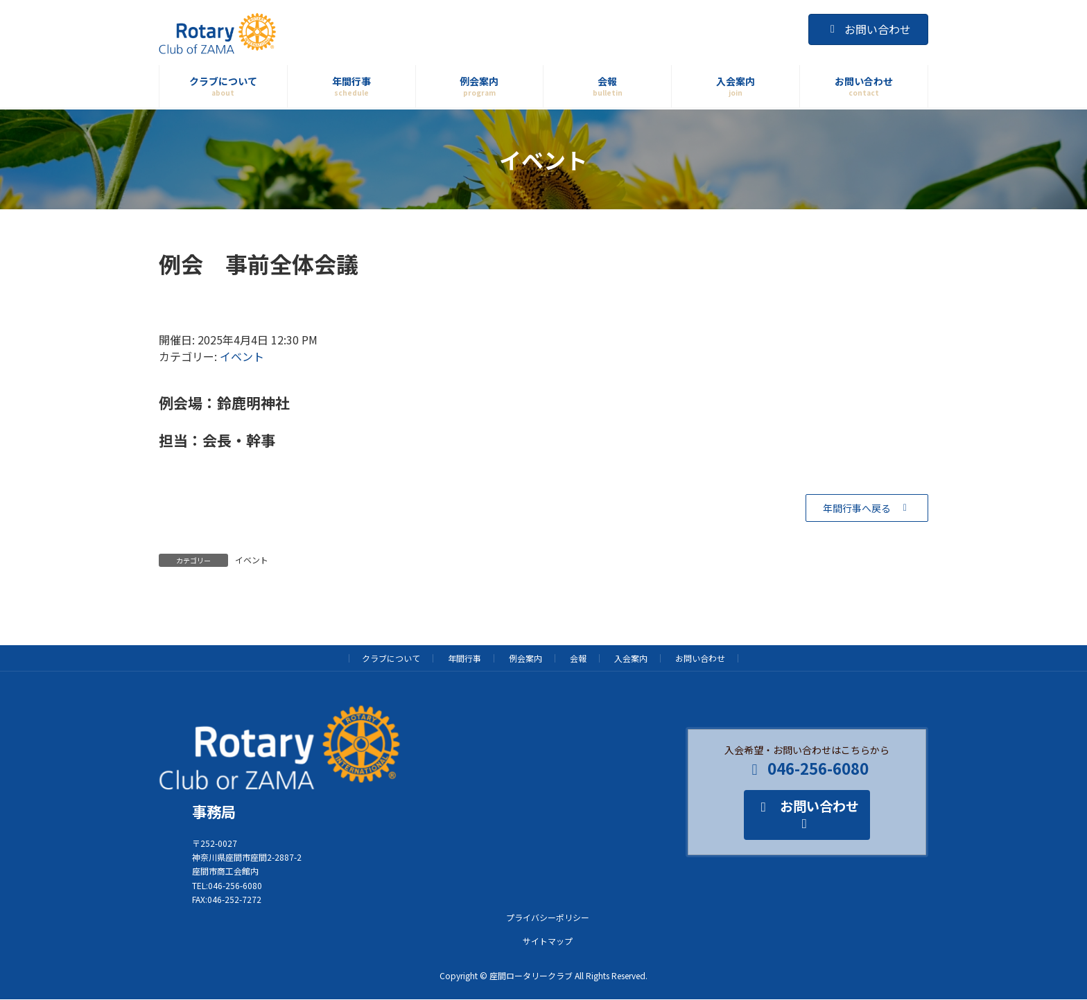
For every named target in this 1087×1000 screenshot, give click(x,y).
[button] (867, 508)
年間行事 (464, 658)
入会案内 (630, 658)
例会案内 (525, 658)
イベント (242, 356)
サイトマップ (548, 941)
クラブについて (391, 658)
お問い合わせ (868, 29)
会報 (578, 658)
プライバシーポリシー (547, 917)
